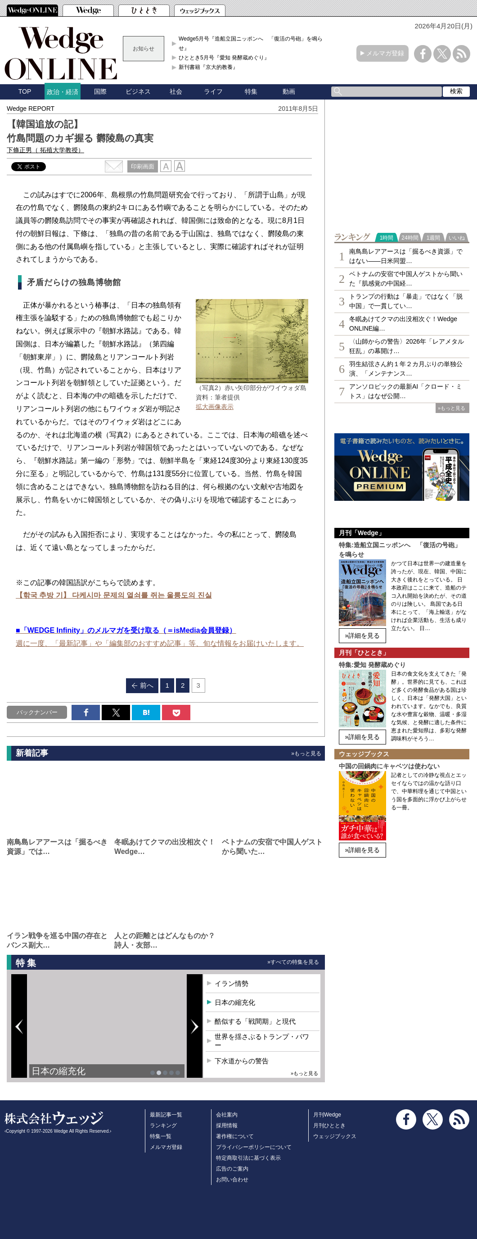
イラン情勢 (231, 983)
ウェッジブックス (334, 1136)
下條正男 (45, 150)
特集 (251, 91)
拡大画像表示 (215, 406)
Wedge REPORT (30, 108)
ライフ (213, 91)
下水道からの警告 (242, 1061)
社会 (176, 91)
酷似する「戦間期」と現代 (255, 1021)
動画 (289, 91)
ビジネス (138, 91)
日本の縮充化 (59, 1071)
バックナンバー (37, 712)
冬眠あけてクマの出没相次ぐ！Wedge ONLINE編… (403, 323)
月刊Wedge (327, 1115)
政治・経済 (62, 91)
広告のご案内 (232, 1169)
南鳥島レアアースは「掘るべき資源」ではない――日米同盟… (406, 256)
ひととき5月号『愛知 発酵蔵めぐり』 (224, 57)
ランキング (163, 1125)
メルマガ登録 (385, 53)
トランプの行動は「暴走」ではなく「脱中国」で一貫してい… (406, 301)
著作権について (235, 1136)
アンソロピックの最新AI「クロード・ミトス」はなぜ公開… (405, 391)
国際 (100, 91)
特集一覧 (160, 1136)
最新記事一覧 (166, 1115)
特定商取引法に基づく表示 (248, 1158)
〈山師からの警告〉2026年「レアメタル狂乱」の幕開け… (406, 346)
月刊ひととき (329, 1125)
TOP (25, 91)
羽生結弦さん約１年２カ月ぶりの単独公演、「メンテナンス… (406, 368)
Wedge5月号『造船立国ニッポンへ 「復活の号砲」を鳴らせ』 (251, 43)
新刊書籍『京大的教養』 (208, 67)
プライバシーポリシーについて (254, 1147)
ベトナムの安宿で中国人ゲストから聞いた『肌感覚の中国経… (406, 278)
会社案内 (227, 1115)
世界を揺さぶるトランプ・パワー (262, 1041)
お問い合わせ (232, 1179)
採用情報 (227, 1125)
